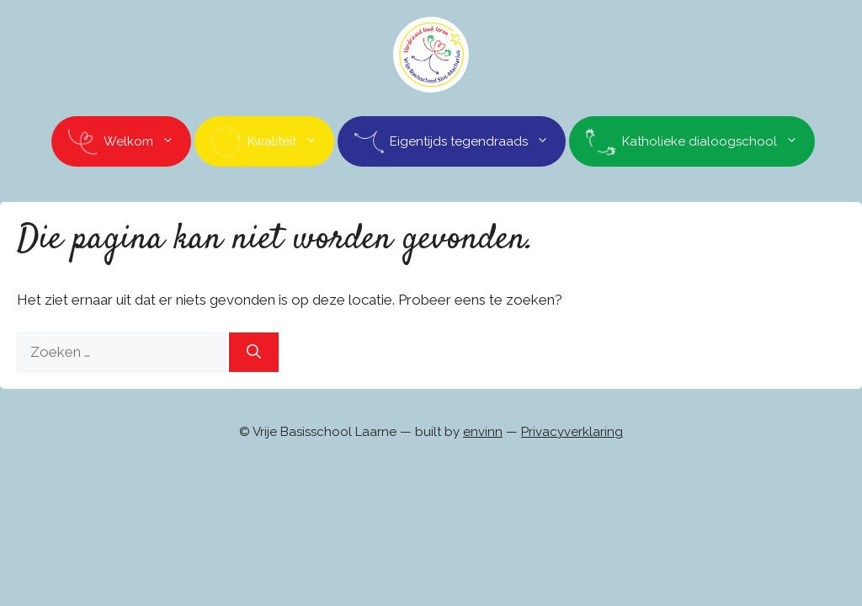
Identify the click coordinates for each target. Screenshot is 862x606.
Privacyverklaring (572, 431)
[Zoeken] (254, 352)
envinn (483, 431)
